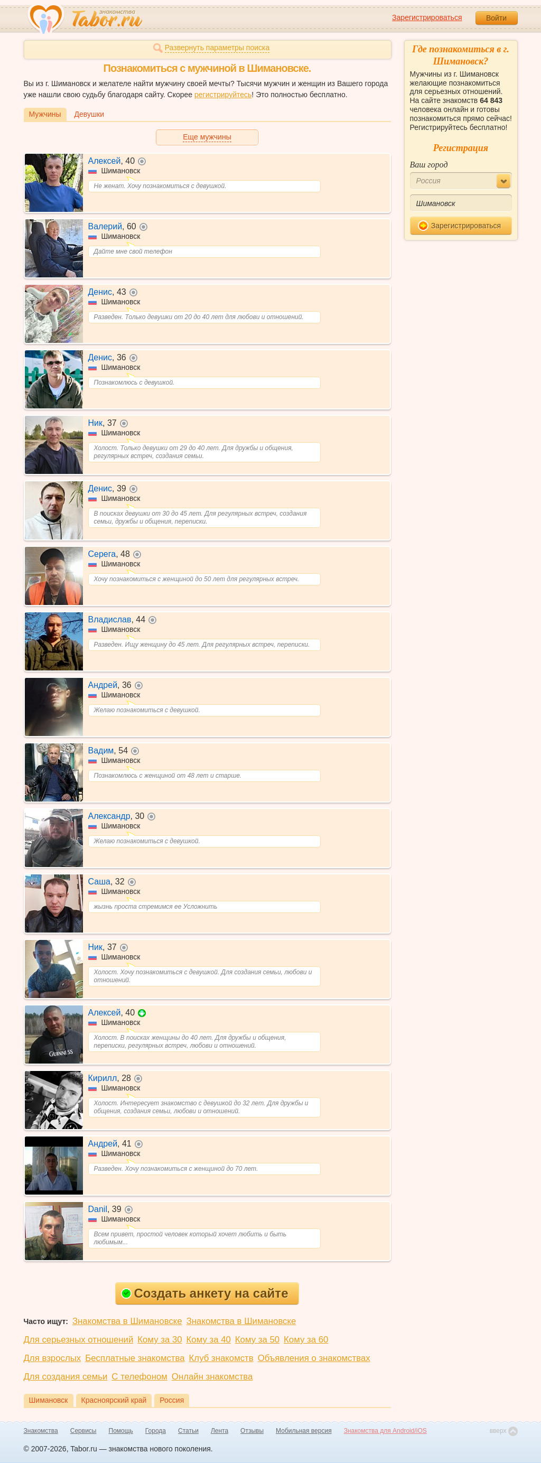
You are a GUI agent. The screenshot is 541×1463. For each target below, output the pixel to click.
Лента (219, 1430)
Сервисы (83, 1430)
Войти (496, 18)
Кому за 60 (306, 1340)
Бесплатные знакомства (134, 1358)
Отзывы (252, 1430)
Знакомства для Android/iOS (385, 1430)
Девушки (89, 114)
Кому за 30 (159, 1340)
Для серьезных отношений (79, 1340)
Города (155, 1430)
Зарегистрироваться (427, 17)
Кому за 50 (257, 1340)
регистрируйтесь (222, 94)
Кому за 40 (208, 1340)
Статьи (188, 1430)
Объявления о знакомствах (314, 1358)
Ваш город (429, 164)
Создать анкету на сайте (204, 1293)
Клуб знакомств (221, 1358)
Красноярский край (114, 1400)
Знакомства (41, 1430)
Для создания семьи (66, 1377)
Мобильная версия (304, 1430)
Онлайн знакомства (212, 1377)
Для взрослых (52, 1358)
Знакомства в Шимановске (127, 1321)
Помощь (121, 1430)
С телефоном (139, 1377)
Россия (172, 1400)
